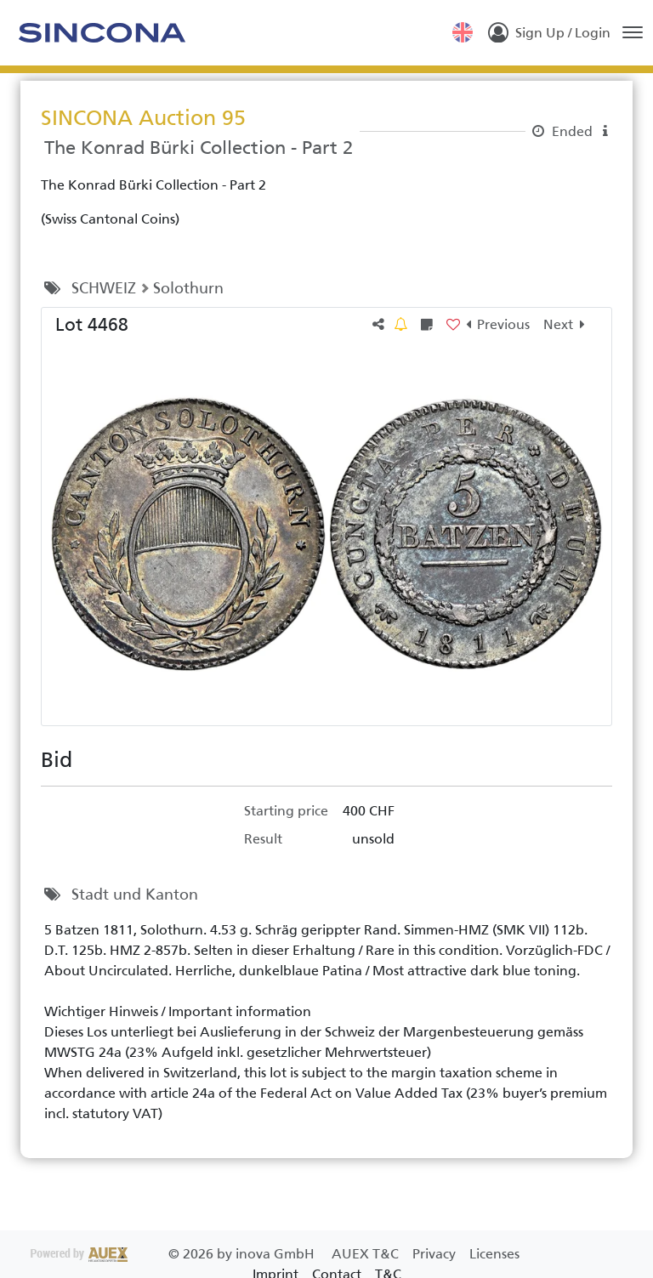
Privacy (435, 1254)
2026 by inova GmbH (174, 1254)
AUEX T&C (367, 1254)
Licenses (494, 1254)
